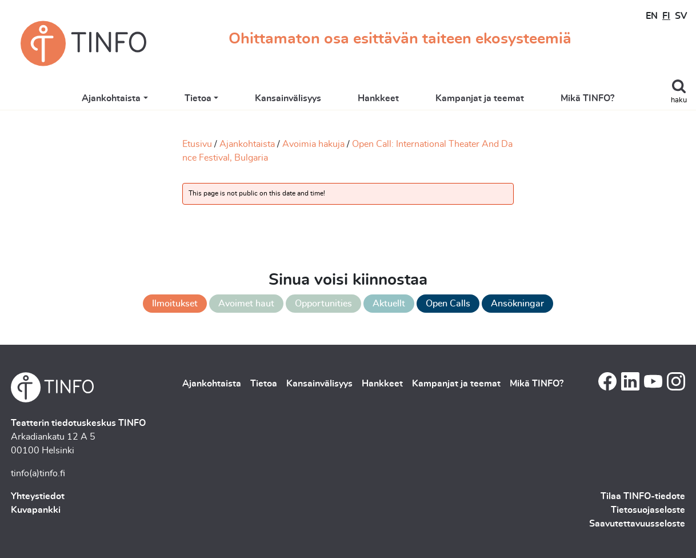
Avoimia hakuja (313, 144)
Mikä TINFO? (587, 98)
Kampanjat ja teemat (479, 98)
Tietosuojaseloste (648, 510)
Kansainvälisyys (288, 98)
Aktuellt (389, 303)
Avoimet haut (246, 303)
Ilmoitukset (175, 303)
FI (666, 16)
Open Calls (448, 303)
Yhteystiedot (38, 496)
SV (681, 16)
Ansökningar (517, 303)
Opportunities (323, 303)
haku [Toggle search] (679, 100)
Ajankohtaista (111, 98)
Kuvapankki (36, 510)
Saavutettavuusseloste (637, 523)
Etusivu (197, 144)
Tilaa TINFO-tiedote (643, 496)
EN (652, 16)
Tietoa (198, 98)
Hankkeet (378, 98)
